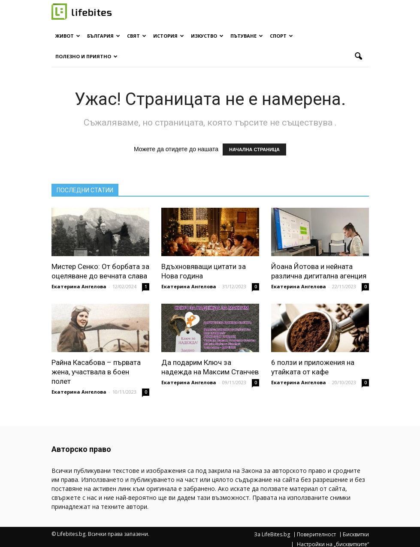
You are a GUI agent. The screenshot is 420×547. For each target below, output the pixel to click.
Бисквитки (356, 534)
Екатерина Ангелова (78, 286)
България (103, 36)
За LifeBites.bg (272, 534)
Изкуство (207, 36)
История (168, 36)
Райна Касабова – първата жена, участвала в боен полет (96, 372)
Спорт (281, 36)
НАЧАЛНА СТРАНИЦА (254, 149)
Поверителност (316, 534)
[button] (358, 56)
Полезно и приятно (86, 56)
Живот (67, 36)
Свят (136, 36)
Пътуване (246, 36)
